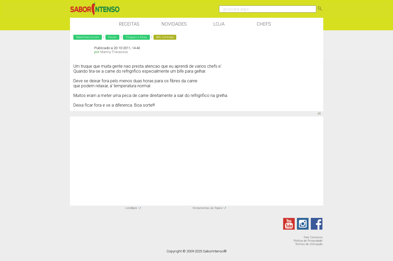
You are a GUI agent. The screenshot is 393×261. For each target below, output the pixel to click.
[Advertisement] (196, 157)
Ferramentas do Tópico (207, 208)
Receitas (129, 24)
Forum (112, 37)
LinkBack (131, 208)
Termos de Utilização (308, 244)
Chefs (264, 24)
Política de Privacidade (308, 240)
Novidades (174, 24)
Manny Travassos (114, 52)
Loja (219, 24)
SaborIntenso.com (87, 37)
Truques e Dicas (136, 37)
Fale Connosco (313, 237)
